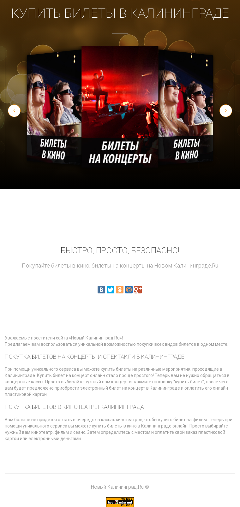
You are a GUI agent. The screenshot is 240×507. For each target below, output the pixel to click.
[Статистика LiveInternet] (120, 501)
